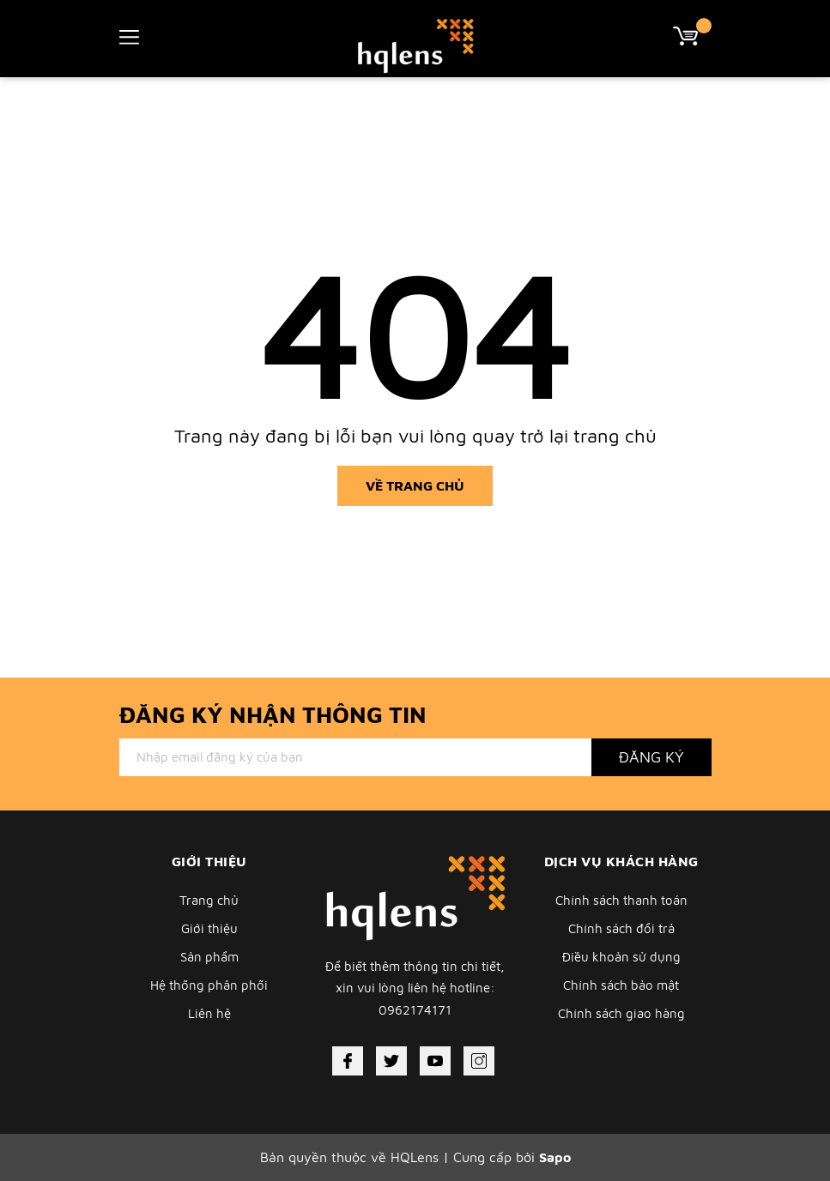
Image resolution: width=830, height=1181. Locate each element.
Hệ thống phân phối (209, 985)
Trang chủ (209, 900)
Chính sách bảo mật (621, 985)
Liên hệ (209, 1013)
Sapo (555, 1157)
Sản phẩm (209, 956)
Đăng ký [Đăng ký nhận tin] (651, 757)
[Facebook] (347, 1061)
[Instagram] (478, 1061)
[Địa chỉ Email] (355, 757)
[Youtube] (435, 1061)
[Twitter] (391, 1061)
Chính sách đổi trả (621, 928)
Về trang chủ (415, 485)
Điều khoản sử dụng (621, 956)
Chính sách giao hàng (621, 1013)
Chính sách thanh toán (621, 900)
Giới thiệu (209, 928)
